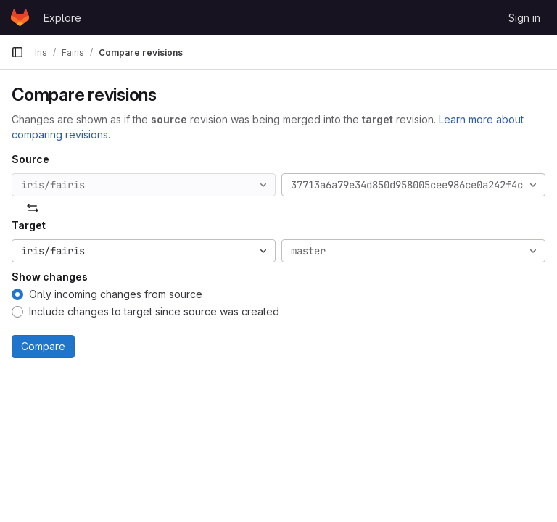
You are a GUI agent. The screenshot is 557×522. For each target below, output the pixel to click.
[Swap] (32, 208)
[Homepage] (20, 17)
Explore (62, 18)
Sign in (524, 18)
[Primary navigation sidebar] (17, 52)
